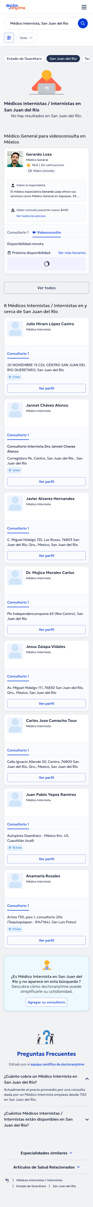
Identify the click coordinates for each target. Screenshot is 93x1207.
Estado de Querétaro (24, 58)
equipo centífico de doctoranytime (57, 1064)
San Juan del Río (63, 58)
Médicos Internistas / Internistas (39, 1180)
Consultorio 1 (18, 232)
